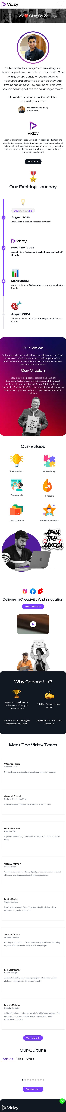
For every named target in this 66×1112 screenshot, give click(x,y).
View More (32, 860)
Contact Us (32, 911)
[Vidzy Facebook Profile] (3, 944)
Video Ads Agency (10, 993)
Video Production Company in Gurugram (20, 1008)
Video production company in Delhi (18, 1002)
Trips (19, 880)
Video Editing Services (12, 1056)
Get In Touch (32, 468)
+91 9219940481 (13, 969)
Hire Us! (32, 148)
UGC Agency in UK (11, 1066)
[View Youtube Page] (17, 944)
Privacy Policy (25, 1100)
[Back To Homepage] (10, 929)
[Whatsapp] (62, 1101)
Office (30, 880)
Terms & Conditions (9, 1100)
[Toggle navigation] (60, 4)
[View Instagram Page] (8, 944)
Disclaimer (38, 1100)
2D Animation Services (12, 1050)
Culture (8, 880)
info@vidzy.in (12, 964)
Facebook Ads (8, 998)
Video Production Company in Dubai (19, 1036)
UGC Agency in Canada (13, 1070)
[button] (22, 901)
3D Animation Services (12, 1046)
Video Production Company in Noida (19, 1012)
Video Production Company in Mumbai (20, 1017)
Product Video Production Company (18, 988)
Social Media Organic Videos (15, 983)
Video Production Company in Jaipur (19, 1022)
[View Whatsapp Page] (22, 944)
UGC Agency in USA (11, 1060)
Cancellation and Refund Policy (13, 1105)
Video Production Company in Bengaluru (21, 1041)
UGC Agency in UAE (12, 1075)
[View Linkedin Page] (12, 944)
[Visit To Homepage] (10, 4)
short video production (47, 126)
